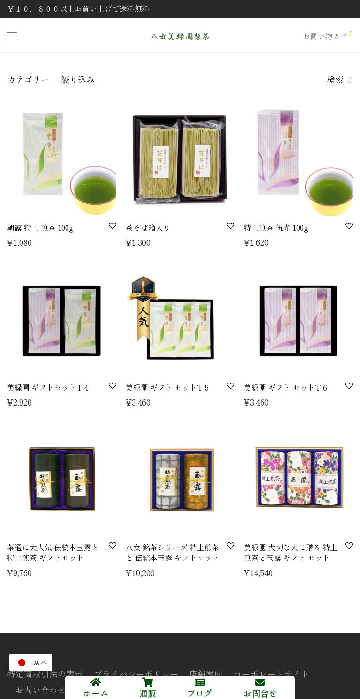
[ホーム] (95, 682)
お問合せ (260, 693)
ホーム (95, 693)
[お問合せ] (260, 682)
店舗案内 (206, 674)
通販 (147, 693)
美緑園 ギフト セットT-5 (167, 387)
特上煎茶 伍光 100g (276, 227)
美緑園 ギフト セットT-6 (285, 387)
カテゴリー (28, 79)
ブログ (199, 693)
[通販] (147, 682)
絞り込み (78, 79)
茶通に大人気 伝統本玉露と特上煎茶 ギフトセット (53, 552)
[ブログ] (199, 682)
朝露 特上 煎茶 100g (40, 227)
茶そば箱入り (148, 227)
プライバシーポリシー (136, 674)
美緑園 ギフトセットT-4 (47, 387)
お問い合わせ (40, 690)
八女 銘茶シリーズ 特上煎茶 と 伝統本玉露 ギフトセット (172, 552)
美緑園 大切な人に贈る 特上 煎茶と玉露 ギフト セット (291, 552)
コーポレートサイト (271, 674)
